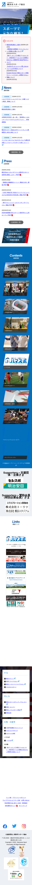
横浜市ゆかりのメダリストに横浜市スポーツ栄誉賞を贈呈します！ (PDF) (15, 173)
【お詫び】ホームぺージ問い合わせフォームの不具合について (17, 67)
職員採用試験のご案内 (13, 44)
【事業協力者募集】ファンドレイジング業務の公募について (17, 50)
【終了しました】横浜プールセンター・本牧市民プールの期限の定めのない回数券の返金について (17, 750)
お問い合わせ (25, 800)
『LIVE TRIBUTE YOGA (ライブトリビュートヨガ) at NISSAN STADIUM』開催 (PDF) (16, 194)
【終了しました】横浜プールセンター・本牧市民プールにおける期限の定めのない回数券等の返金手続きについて (17, 59)
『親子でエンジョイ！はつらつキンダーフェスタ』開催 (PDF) (15, 204)
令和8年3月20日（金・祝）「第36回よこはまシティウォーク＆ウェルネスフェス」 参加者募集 (15, 119)
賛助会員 (8, 713)
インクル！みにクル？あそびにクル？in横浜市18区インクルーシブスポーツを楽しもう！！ (16, 141)
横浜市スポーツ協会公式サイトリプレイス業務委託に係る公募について (15, 131)
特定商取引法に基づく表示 (13, 803)
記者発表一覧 (16, 222)
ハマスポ (7, 740)
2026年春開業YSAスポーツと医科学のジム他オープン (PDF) (15, 214)
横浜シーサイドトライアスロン (14, 684)
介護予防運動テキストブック (14, 727)
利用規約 (24, 803)
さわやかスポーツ (11, 687)
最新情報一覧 (16, 152)
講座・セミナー (10, 707)
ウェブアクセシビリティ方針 (11, 800)
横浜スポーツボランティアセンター (15, 702)
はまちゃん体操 (10, 733)
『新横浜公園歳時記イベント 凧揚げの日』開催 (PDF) (15, 184)
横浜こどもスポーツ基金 (12, 710)
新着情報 (6, 96)
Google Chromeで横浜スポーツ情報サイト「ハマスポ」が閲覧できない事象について (18, 75)
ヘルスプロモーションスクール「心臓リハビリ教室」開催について (15, 100)
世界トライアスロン (11, 681)
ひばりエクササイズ (12, 730)
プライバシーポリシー (19, 797)
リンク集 (8, 797)
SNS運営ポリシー (10, 805)
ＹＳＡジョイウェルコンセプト (11, 440)
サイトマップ (23, 805)
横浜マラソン (9, 679)
